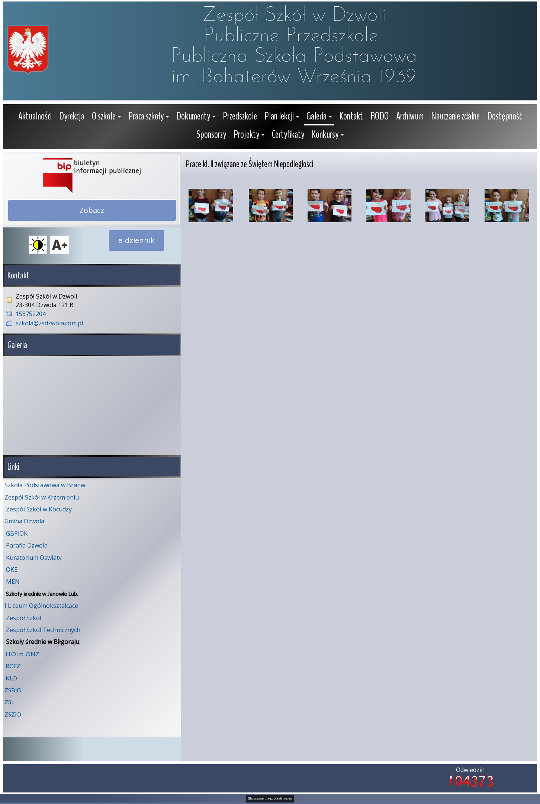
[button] (106, 117)
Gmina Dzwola (24, 521)
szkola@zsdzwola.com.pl (49, 323)
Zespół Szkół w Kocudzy (39, 509)
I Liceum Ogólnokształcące (41, 606)
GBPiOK (17, 533)
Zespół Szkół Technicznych (43, 630)
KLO (11, 678)
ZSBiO (13, 689)
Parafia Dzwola (27, 545)
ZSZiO (12, 714)
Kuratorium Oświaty (34, 557)
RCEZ (13, 665)
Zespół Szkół (23, 618)
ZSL (9, 701)
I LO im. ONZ (22, 653)
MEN (13, 581)
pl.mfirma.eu (283, 798)
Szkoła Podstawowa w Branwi (45, 485)
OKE (11, 569)
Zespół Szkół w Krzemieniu (41, 497)
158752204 (31, 314)
